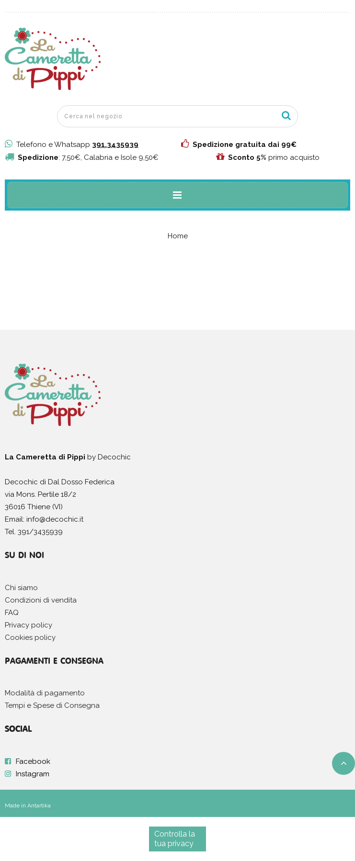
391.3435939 (115, 144)
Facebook (33, 761)
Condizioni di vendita (41, 600)
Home (178, 236)
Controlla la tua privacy (174, 838)
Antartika (39, 805)
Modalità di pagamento (45, 693)
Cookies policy (30, 637)
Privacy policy (28, 625)
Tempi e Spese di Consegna (52, 705)
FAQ (12, 612)
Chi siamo (21, 587)
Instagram (32, 774)
